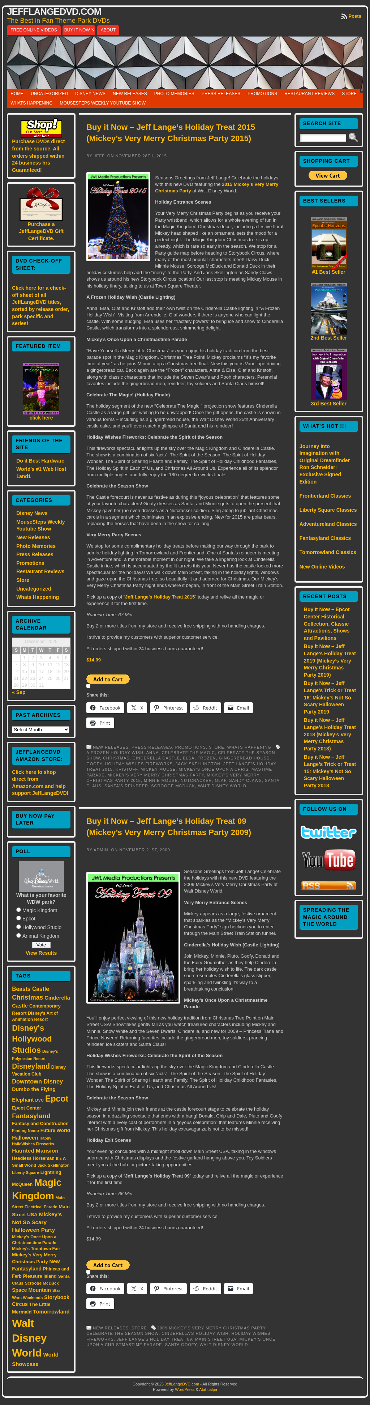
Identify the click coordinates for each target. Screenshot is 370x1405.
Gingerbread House (244, 758)
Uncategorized (49, 93)
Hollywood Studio (41, 927)
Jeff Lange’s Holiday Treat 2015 (160, 597)
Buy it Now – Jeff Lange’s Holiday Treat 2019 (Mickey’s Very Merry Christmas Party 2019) (330, 660)
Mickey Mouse (158, 769)
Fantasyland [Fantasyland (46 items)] (31, 1116)
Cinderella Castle (156, 758)
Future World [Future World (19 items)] (55, 1130)
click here (41, 418)
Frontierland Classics (325, 496)
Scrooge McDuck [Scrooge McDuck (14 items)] (42, 1283)
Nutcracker (196, 780)
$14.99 (93, 660)
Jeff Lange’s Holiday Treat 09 (154, 1339)
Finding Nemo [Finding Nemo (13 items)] (25, 1130)
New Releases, (112, 747)
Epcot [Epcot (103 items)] (56, 1098)
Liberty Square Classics (328, 510)
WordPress (184, 1389)
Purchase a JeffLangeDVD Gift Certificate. (41, 231)
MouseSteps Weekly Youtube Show (103, 103)
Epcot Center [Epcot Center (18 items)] (26, 1108)
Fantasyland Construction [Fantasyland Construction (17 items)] (40, 1123)
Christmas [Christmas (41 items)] (27, 997)
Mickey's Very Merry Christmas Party (156, 775)
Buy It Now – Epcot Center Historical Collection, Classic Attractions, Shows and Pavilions (327, 623)
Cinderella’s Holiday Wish (195, 1333)
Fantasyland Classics (325, 538)
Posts (354, 16)
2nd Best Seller (328, 338)
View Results (41, 953)
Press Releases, (153, 747)
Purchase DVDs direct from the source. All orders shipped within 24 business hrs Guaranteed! (38, 156)
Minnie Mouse (161, 780)
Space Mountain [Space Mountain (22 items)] (31, 1290)
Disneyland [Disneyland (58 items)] (31, 1066)
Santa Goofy (181, 1344)
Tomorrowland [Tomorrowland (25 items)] (51, 1312)
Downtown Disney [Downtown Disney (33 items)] (37, 1081)
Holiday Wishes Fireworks (139, 764)
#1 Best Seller (328, 272)
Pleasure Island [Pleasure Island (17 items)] (40, 1276)
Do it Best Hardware (40, 461)
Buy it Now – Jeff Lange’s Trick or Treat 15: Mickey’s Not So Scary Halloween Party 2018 (330, 771)
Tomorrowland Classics (328, 552)
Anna (152, 752)
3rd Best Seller (329, 403)
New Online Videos (322, 567)
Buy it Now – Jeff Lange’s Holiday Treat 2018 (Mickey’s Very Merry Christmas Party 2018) (330, 734)
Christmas (116, 758)
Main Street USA (215, 1339)
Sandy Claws (245, 780)
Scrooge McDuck (173, 786)
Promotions (262, 93)
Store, (218, 747)
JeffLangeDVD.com (54, 11)
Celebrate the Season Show (122, 1333)
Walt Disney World (222, 786)
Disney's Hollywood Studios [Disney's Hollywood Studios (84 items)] (32, 1039)
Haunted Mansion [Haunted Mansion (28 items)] (35, 1151)
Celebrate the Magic (188, 752)
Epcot (28, 918)
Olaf (221, 780)
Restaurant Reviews (309, 93)
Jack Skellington (198, 764)
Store (349, 93)
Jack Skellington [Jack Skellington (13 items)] (53, 1165)
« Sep (18, 692)
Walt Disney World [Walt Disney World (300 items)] (29, 1338)
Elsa (188, 758)
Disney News (90, 93)
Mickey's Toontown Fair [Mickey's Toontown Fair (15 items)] (36, 1248)
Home (16, 93)
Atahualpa (208, 1389)
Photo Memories (174, 93)
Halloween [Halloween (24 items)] (25, 1138)
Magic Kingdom (39, 910)
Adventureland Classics (328, 524)
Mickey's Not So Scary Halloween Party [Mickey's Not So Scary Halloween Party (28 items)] (37, 1222)
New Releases (130, 93)
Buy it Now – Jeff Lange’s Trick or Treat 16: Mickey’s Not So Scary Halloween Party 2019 (330, 697)
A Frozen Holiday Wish (114, 752)
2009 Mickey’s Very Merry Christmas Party (211, 1328)
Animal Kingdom (40, 936)
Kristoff (127, 769)
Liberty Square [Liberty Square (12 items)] (25, 1172)
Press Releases (221, 93)
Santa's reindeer (126, 786)
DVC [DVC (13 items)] (39, 1100)
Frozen (207, 758)
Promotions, (192, 747)
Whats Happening (31, 103)
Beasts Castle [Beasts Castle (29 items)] (30, 989)
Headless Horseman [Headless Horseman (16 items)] (33, 1158)
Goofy (94, 764)
